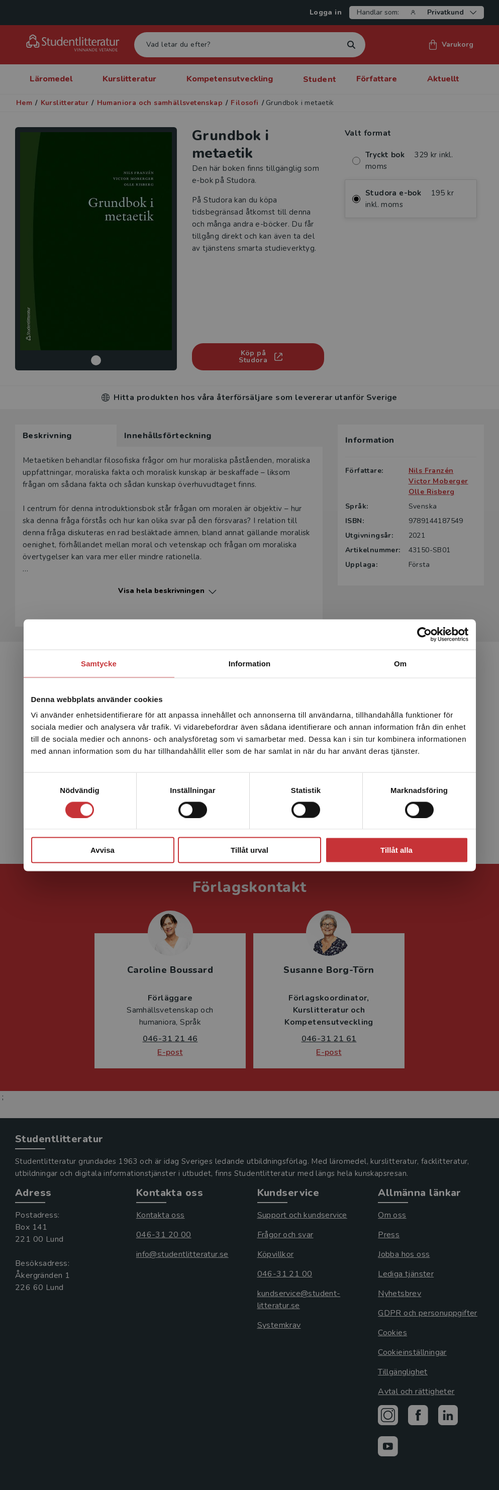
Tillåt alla (396, 850)
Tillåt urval (249, 850)
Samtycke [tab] (99, 663)
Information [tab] (250, 663)
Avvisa (102, 850)
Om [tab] (400, 663)
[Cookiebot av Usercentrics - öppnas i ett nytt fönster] (424, 634)
